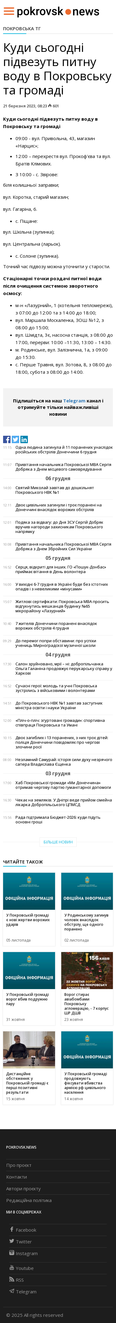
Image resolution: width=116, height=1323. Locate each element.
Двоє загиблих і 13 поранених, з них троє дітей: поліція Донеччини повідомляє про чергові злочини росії (61, 742)
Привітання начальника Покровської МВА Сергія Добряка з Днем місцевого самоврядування (63, 467)
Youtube (21, 1268)
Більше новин (58, 842)
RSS (16, 1280)
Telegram (74, 400)
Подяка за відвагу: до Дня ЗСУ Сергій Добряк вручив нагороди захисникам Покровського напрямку (59, 527)
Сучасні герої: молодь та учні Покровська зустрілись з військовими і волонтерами (56, 688)
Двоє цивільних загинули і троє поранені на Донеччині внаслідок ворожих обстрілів (58, 507)
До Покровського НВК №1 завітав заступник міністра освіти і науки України (59, 705)
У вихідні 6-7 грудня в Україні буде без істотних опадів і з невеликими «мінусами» (61, 586)
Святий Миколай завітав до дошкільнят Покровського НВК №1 (54, 490)
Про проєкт (19, 1165)
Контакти (16, 1177)
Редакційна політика (29, 1200)
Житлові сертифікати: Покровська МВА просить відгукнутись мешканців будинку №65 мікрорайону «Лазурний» (62, 606)
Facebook (22, 1230)
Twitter (20, 1241)
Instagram (23, 1253)
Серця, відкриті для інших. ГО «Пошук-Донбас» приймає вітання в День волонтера (60, 569)
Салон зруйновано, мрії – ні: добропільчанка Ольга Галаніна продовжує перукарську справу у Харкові (63, 669)
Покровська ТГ (22, 28)
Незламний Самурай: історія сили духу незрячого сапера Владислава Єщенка (63, 762)
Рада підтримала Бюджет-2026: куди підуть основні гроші (58, 819)
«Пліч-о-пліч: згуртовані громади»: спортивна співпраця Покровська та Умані (60, 722)
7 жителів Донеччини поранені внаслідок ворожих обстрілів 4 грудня (56, 625)
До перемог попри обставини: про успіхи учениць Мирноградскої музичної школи (55, 643)
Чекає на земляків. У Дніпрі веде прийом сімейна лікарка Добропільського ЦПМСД (63, 802)
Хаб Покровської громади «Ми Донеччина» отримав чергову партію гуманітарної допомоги (63, 785)
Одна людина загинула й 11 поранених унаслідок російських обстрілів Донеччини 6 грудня (64, 449)
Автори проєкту (23, 1188)
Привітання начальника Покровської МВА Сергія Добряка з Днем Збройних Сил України (63, 546)
